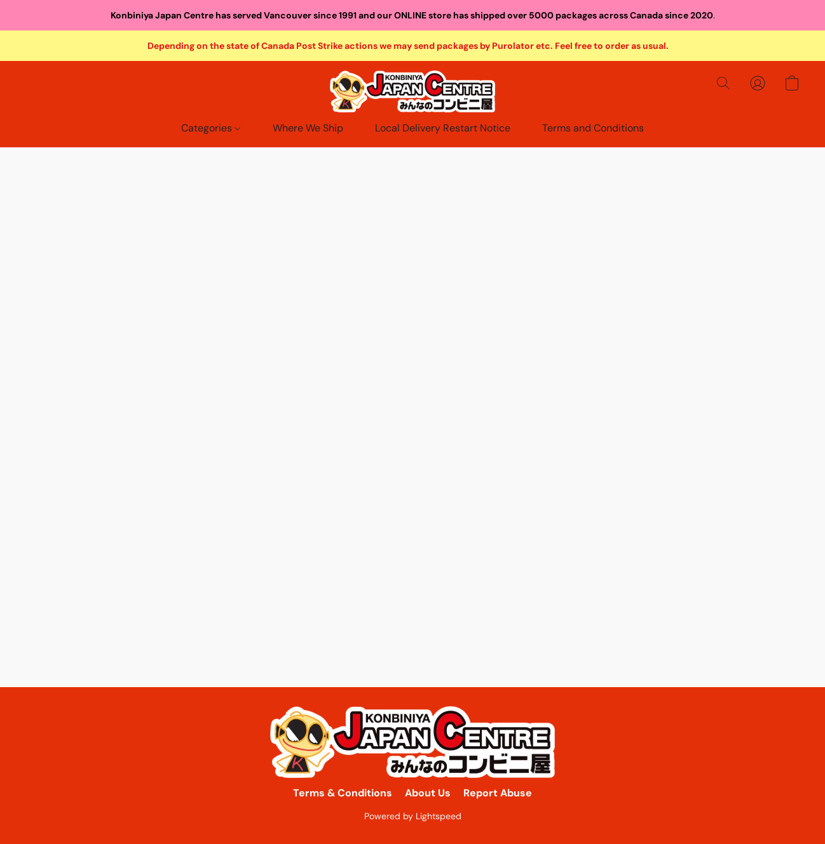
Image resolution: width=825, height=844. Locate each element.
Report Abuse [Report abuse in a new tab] (497, 793)
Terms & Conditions (342, 793)
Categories (210, 128)
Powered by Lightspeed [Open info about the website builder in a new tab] (412, 816)
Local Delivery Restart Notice (442, 128)
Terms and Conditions (593, 128)
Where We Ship (308, 128)
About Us (428, 793)
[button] (412, 91)
